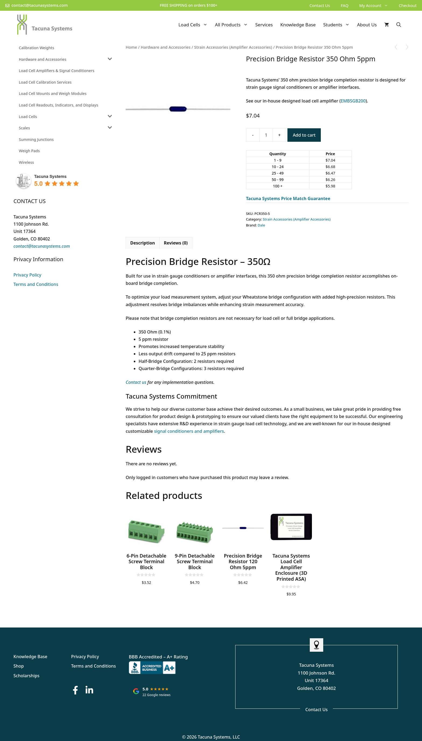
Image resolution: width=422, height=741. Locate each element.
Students (338, 25)
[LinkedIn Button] (89, 690)
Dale (261, 225)
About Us (367, 25)
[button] (387, 5)
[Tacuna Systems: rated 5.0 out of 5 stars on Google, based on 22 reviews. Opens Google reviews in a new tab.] (152, 691)
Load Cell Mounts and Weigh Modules (53, 93)
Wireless (26, 162)
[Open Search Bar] (399, 25)
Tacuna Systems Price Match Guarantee (288, 198)
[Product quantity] (266, 135)
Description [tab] (142, 243)
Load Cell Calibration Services (45, 82)
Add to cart (304, 135)
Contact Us (320, 5)
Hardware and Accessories (166, 47)
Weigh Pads (29, 150)
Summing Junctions (36, 139)
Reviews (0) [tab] (176, 243)
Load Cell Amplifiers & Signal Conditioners (56, 70)
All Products (233, 25)
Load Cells (194, 25)
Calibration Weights (36, 47)
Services (264, 25)
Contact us (136, 382)
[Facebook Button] (75, 690)
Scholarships (26, 676)
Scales (24, 127)
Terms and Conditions (35, 284)
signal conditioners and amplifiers (189, 431)
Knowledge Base (298, 25)
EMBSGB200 (353, 101)
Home (131, 47)
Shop (18, 666)
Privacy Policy (27, 275)
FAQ (345, 5)
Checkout (408, 5)
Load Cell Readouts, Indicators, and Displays (58, 105)
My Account (376, 5)
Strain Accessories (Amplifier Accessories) (233, 47)
